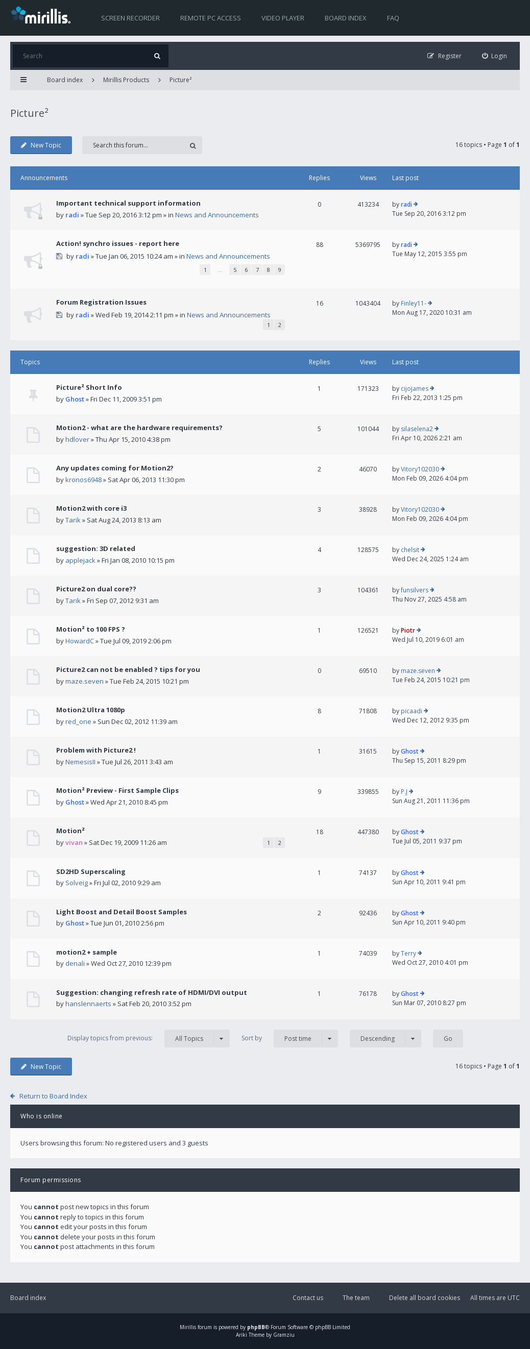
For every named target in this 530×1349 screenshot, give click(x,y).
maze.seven (84, 681)
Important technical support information (128, 203)
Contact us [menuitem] (308, 1297)
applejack (80, 560)
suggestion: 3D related (95, 548)
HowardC (79, 640)
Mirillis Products (126, 80)
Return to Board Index (53, 1096)
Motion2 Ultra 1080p (90, 709)
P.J (404, 791)
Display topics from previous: (148, 1038)
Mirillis (188, 1327)
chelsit (410, 549)
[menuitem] (495, 55)
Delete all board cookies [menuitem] (424, 1297)
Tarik (73, 519)
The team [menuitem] (356, 1297)
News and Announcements (217, 214)
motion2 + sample (86, 952)
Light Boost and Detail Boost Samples (121, 911)
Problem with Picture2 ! (96, 750)
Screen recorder (130, 17)
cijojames (414, 388)
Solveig (76, 882)
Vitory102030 (420, 469)
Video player (282, 17)
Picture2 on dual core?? (96, 588)
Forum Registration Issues (101, 302)
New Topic (41, 145)
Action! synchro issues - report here (117, 243)
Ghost (74, 399)
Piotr (408, 630)
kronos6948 (83, 479)
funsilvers (414, 590)
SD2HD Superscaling (91, 871)
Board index (346, 17)
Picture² (180, 80)
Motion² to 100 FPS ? (90, 629)
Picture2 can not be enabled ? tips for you (128, 669)
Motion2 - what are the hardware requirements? (139, 427)
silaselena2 (417, 428)
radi (72, 214)
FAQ (393, 17)
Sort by (290, 1038)
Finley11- (413, 303)
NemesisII (80, 761)
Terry (408, 953)
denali (75, 963)
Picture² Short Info (89, 387)
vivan (74, 842)
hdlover (77, 439)
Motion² (70, 830)
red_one (78, 721)
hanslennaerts (88, 1003)
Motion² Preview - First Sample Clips (117, 790)
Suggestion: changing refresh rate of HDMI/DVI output (151, 992)
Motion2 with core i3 (91, 508)
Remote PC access (210, 17)
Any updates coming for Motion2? (115, 467)
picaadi (411, 711)
